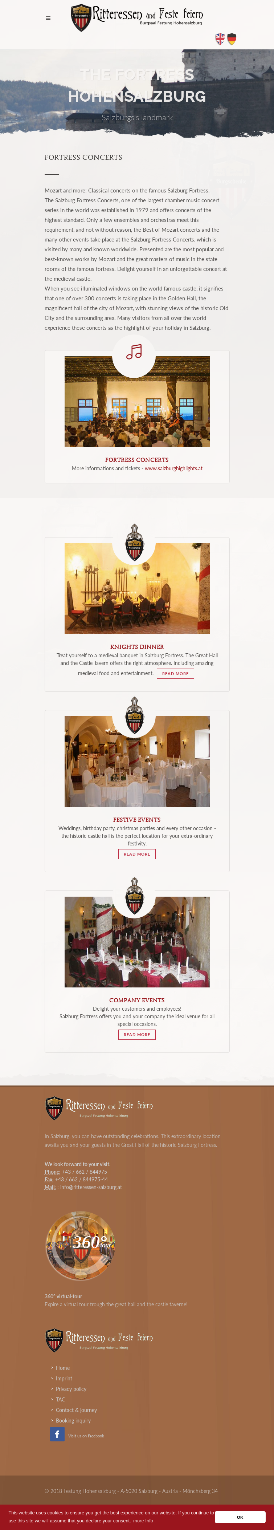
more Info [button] (143, 1520)
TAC (60, 1399)
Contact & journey (76, 1410)
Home (63, 1368)
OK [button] (240, 1517)
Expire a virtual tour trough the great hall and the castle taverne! (116, 1304)
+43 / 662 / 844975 (84, 1172)
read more (175, 673)
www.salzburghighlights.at (174, 468)
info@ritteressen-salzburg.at (91, 1187)
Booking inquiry (73, 1420)
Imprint (64, 1378)
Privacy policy (71, 1389)
